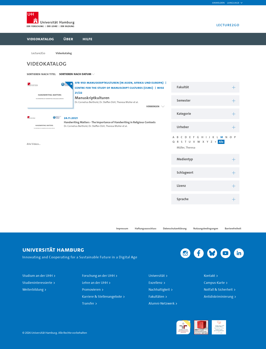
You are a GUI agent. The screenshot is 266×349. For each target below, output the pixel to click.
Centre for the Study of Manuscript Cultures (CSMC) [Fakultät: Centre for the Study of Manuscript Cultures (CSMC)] (114, 87)
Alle (221, 142)
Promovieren (91, 289)
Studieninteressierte (37, 282)
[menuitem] (40, 39)
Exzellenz (155, 282)
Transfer (88, 303)
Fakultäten (156, 296)
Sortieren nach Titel (41, 74)
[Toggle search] (233, 39)
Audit (197, 322)
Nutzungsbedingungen (205, 228)
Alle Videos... (33, 144)
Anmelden (218, 2)
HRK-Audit (218, 322)
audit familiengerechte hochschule (183, 326)
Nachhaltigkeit (159, 289)
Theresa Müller (125, 102)
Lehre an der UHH (95, 282)
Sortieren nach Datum (75, 74)
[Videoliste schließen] (155, 106)
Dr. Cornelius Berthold (86, 102)
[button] (233, 3)
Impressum (122, 228)
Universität (157, 275)
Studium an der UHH (37, 275)
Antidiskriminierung (218, 296)
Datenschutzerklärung (175, 228)
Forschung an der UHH (98, 275)
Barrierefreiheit (233, 228)
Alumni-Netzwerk (161, 303)
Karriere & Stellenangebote (102, 296)
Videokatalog (64, 53)
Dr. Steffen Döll (107, 102)
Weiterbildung (32, 289)
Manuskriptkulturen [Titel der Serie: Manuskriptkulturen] (92, 97)
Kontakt (209, 275)
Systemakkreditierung (237, 322)
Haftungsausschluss (145, 228)
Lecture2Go (38, 53)
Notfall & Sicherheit (218, 289)
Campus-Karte (214, 282)
